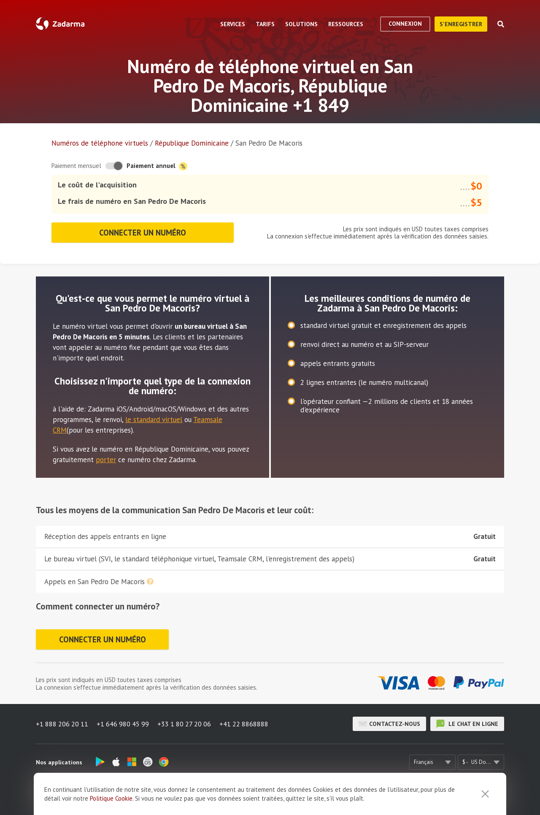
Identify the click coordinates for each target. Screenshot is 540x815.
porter (106, 459)
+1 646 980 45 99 (123, 724)
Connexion (405, 23)
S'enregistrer (461, 24)
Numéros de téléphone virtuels (99, 143)
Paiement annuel (157, 166)
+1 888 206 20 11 (62, 724)
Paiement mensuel (76, 166)
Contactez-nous (389, 724)
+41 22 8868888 (243, 724)
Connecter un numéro (142, 232)
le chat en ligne (467, 724)
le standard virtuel (153, 419)
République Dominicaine (192, 143)
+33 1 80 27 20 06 (184, 724)
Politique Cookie (111, 806)
